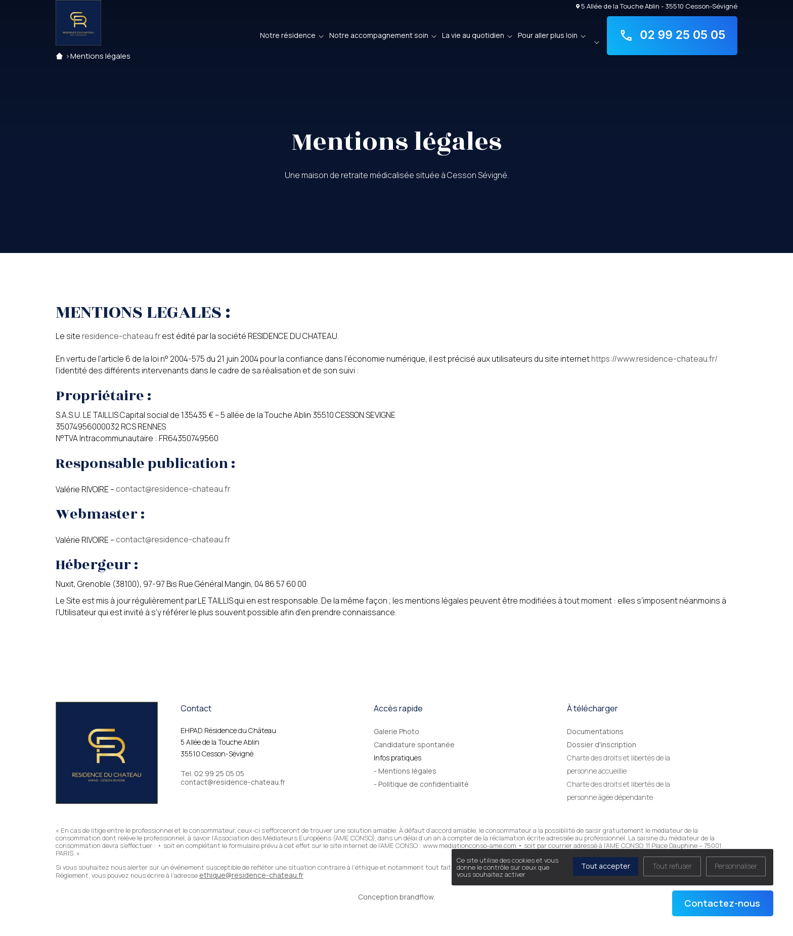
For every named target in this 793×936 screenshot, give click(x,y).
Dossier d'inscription (601, 744)
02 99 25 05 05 (672, 35)
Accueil (59, 56)
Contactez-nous (722, 903)
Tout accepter (605, 866)
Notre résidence (288, 35)
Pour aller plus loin (548, 35)
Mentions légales (100, 56)
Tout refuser (672, 866)
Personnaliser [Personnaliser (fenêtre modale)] (736, 866)
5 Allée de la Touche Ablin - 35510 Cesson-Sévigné (657, 6)
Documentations (595, 731)
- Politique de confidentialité (421, 784)
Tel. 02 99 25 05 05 (212, 774)
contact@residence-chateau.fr (173, 489)
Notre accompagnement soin (378, 35)
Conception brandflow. (396, 897)
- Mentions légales (405, 771)
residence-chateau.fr (121, 336)
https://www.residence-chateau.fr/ (654, 359)
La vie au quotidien (473, 35)
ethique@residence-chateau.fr (251, 875)
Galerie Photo (396, 731)
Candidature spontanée (414, 744)
